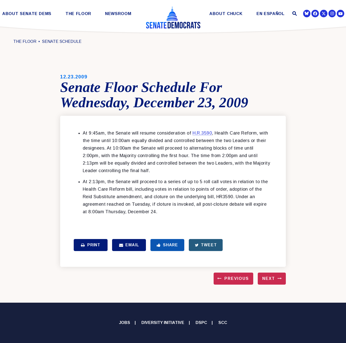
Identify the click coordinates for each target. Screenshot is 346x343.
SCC (222, 322)
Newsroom (118, 14)
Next (268, 278)
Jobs (124, 322)
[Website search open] (294, 14)
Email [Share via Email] (129, 245)
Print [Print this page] (90, 245)
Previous (236, 278)
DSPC (201, 322)
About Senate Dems (26, 14)
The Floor (78, 14)
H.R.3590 (202, 133)
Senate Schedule (61, 41)
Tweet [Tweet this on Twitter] (206, 245)
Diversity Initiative (162, 322)
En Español (270, 14)
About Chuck (225, 14)
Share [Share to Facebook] (167, 245)
